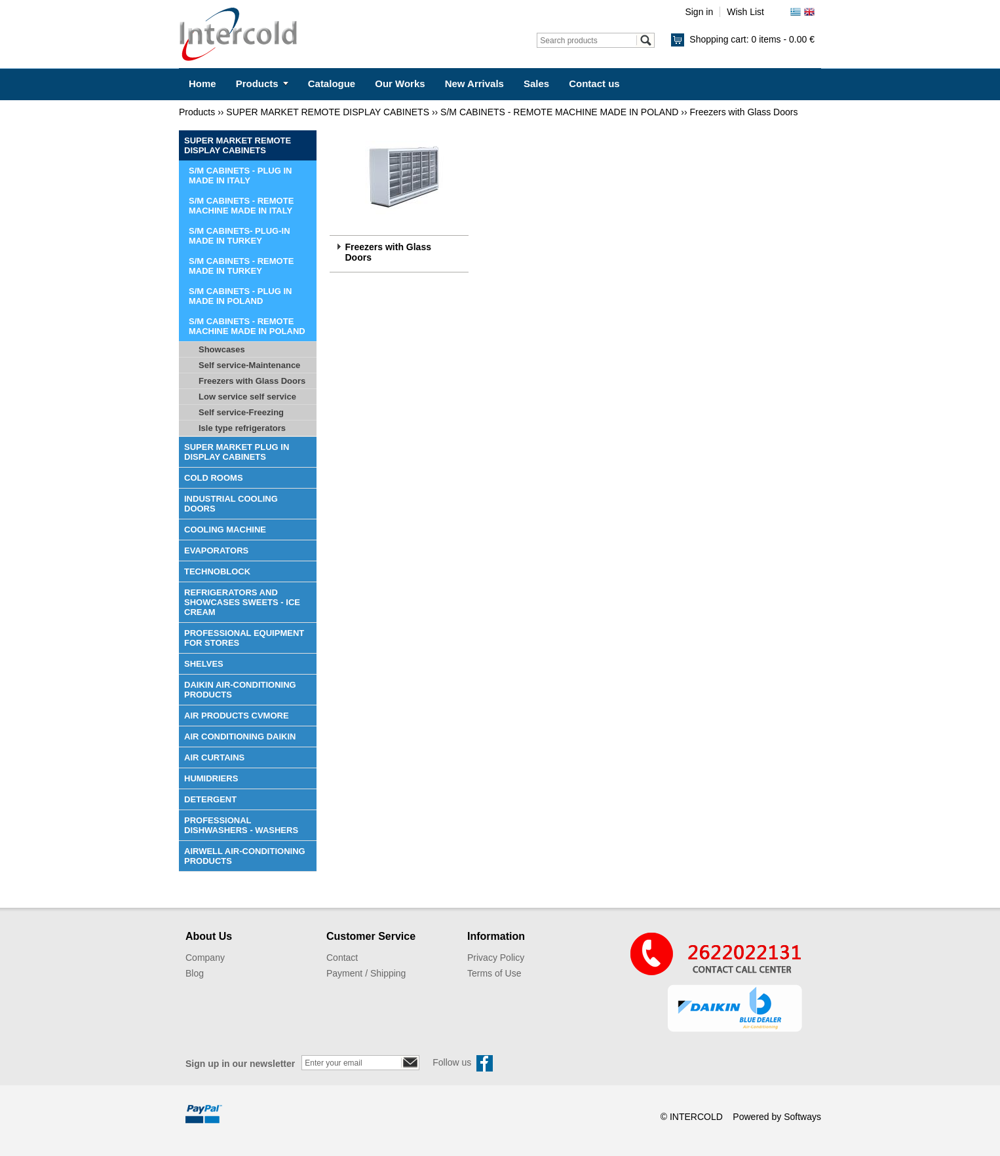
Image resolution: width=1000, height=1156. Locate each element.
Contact (342, 957)
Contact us (594, 83)
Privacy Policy (495, 957)
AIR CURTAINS (214, 757)
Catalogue (332, 83)
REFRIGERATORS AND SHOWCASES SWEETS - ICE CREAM (242, 602)
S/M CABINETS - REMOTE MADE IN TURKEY (241, 266)
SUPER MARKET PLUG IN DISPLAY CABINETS (236, 452)
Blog (194, 973)
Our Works (400, 83)
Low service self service (247, 396)
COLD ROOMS (213, 478)
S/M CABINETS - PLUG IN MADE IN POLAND (240, 296)
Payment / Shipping (366, 973)
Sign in (699, 12)
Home (202, 83)
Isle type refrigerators (242, 428)
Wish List (745, 12)
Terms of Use (494, 973)
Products (257, 83)
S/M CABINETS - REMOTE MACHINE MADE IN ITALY (241, 205)
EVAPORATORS (216, 550)
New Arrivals (474, 83)
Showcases (222, 349)
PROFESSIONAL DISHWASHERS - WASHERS (241, 825)
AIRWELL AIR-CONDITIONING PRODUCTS (244, 856)
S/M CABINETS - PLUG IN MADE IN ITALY (240, 175)
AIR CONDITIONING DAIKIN (240, 736)
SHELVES (203, 664)
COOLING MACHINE (225, 529)
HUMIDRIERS (211, 778)
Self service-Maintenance (249, 365)
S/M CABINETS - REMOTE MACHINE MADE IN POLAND (559, 112)
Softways (802, 1116)
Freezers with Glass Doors (743, 112)
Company (205, 957)
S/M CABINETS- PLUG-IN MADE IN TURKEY (239, 236)
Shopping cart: (752, 39)
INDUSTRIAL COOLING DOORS (231, 503)
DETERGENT (210, 799)
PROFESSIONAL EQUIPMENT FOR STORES (244, 638)
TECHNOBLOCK (217, 571)
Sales (536, 83)
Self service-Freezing (241, 412)
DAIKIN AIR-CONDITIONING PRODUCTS (240, 689)
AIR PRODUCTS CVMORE (236, 715)
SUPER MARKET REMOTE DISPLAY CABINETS (327, 112)
